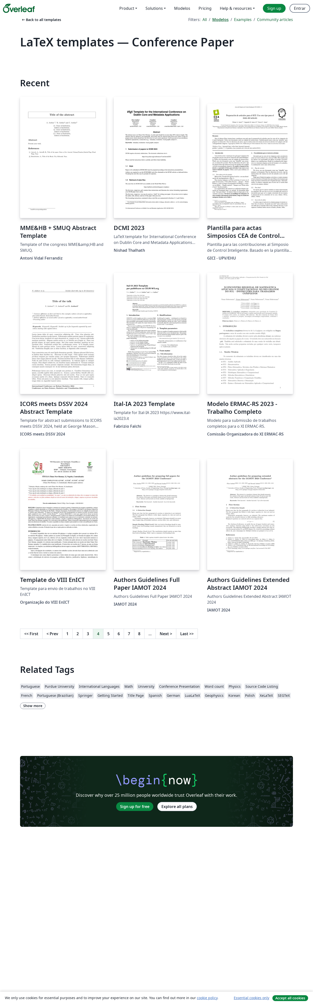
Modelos (220, 19)
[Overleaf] (19, 8)
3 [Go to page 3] (88, 633)
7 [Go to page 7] (129, 633)
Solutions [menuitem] (154, 8)
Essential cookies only (251, 997)
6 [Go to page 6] (119, 633)
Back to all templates (41, 19)
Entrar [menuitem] (300, 8)
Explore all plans (177, 806)
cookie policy (207, 997)
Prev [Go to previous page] (52, 633)
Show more (32, 705)
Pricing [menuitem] (205, 8)
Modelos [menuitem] (182, 8)
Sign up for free (134, 806)
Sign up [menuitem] (274, 8)
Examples (243, 19)
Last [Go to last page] (187, 633)
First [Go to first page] (31, 633)
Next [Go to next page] (166, 633)
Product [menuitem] (126, 8)
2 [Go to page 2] (78, 633)
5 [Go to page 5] (108, 633)
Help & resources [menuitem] (236, 8)
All (204, 19)
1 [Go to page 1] (67, 633)
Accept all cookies (290, 998)
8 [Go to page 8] (139, 633)
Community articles (275, 19)
